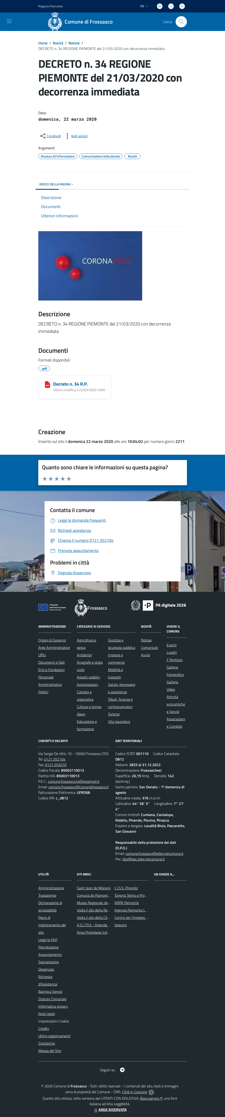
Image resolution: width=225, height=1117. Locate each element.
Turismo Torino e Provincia (133, 895)
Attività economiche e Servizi (176, 704)
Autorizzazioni (87, 684)
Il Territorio (175, 660)
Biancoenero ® (151, 1098)
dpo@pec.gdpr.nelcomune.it (144, 859)
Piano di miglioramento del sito (52, 925)
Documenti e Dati (51, 662)
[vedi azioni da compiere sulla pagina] (76, 136)
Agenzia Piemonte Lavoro (134, 910)
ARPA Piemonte (126, 902)
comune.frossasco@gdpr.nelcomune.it (154, 853)
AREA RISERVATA (110, 1109)
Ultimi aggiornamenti (54, 1036)
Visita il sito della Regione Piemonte (104, 910)
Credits (43, 1028)
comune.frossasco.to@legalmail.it (73, 781)
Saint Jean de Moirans (94, 888)
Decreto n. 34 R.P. (70, 383)
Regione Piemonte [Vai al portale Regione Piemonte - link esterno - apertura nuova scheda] (50, 6)
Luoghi (172, 652)
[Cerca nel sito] (181, 21)
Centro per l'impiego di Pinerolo (138, 917)
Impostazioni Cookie (53, 1021)
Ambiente (84, 655)
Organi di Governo (52, 640)
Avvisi (145, 655)
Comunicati (149, 647)
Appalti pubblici (88, 677)
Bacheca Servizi (50, 991)
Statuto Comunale (52, 999)
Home (43, 43)
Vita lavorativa (119, 721)
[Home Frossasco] (82, 21)
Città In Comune (134, 1092)
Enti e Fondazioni (51, 669)
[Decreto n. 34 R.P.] (47, 384)
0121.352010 (55, 764)
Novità (58, 43)
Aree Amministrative (54, 647)
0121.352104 (55, 759)
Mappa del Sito (49, 1050)
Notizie (74, 43)
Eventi (172, 645)
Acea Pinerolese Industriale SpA (101, 932)
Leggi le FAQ (47, 939)
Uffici (42, 655)
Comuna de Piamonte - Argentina (103, 895)
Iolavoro (120, 925)
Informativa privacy (53, 1006)
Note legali (46, 1013)
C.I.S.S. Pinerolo (126, 888)
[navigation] (9, 21)
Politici (43, 692)
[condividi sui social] (50, 136)
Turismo (114, 714)
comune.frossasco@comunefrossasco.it (78, 787)
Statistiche (46, 1043)
